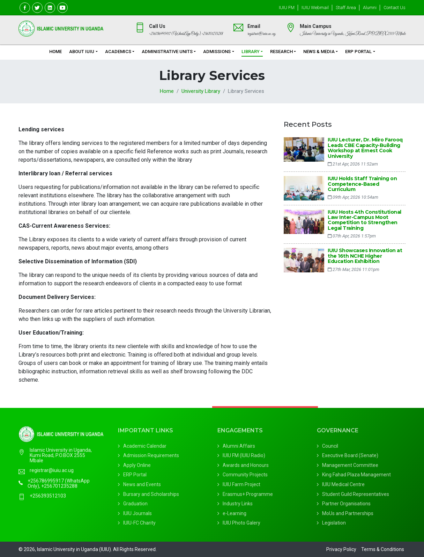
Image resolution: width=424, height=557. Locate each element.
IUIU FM (287, 7)
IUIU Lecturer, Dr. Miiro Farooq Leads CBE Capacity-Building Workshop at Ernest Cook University (365, 148)
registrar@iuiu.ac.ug (52, 476)
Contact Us (395, 7)
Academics (118, 51)
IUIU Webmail (315, 7)
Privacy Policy (341, 549)
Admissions (217, 51)
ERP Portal (358, 51)
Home (55, 51)
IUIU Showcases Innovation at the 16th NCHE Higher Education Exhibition (365, 255)
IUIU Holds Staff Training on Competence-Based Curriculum (362, 183)
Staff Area (346, 7)
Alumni (370, 7)
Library (250, 51)
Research (281, 51)
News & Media (319, 51)
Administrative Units (167, 51)
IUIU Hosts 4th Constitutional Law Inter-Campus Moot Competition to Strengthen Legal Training (364, 220)
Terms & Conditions (382, 549)
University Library (200, 91)
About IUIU (81, 51)
